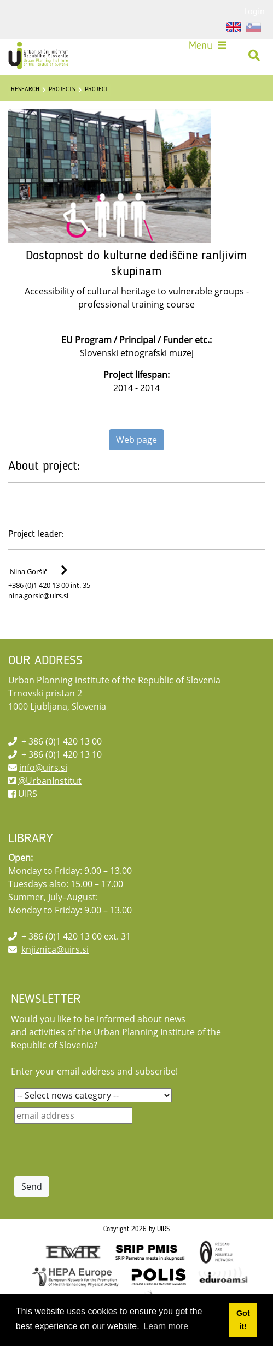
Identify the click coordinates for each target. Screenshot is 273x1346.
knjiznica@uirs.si (55, 949)
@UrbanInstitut (50, 781)
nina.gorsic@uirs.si (38, 595)
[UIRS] (39, 55)
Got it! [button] (243, 1320)
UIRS (27, 794)
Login (254, 10)
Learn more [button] (165, 1326)
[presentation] (97, 1150)
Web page (136, 440)
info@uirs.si (43, 767)
